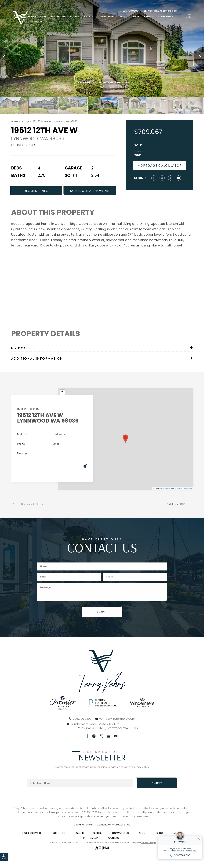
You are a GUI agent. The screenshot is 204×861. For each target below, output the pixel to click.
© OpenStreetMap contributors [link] (180, 488)
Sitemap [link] (104, 842)
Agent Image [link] (148, 842)
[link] (4, 857)
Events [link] (148, 16)
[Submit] (74, 466)
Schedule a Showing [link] (90, 201)
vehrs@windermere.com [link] (163, 10)
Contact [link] (38, 21)
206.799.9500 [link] (130, 10)
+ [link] (62, 392)
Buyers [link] (74, 16)
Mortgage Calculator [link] (170, 165)
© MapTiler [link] (163, 488)
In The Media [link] (165, 16)
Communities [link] (106, 16)
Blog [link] (136, 16)
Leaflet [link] (155, 488)
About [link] (124, 16)
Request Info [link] (36, 201)
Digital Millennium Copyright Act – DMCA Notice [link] (102, 824)
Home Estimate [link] (37, 16)
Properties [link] (58, 16)
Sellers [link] (88, 16)
